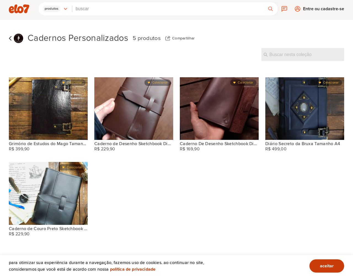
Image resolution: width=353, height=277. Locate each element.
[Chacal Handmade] (18, 38)
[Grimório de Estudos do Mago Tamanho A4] (48, 108)
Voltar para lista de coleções (10, 38)
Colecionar (74, 82)
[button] (55, 8)
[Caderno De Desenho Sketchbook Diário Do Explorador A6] (219, 108)
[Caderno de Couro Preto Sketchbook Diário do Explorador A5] (48, 193)
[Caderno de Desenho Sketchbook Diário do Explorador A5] (133, 108)
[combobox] (167, 8)
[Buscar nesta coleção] (302, 54)
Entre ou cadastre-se (323, 10)
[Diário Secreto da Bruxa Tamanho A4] (304, 108)
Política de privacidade (133, 269)
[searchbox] (167, 8)
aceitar (327, 266)
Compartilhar (183, 38)
